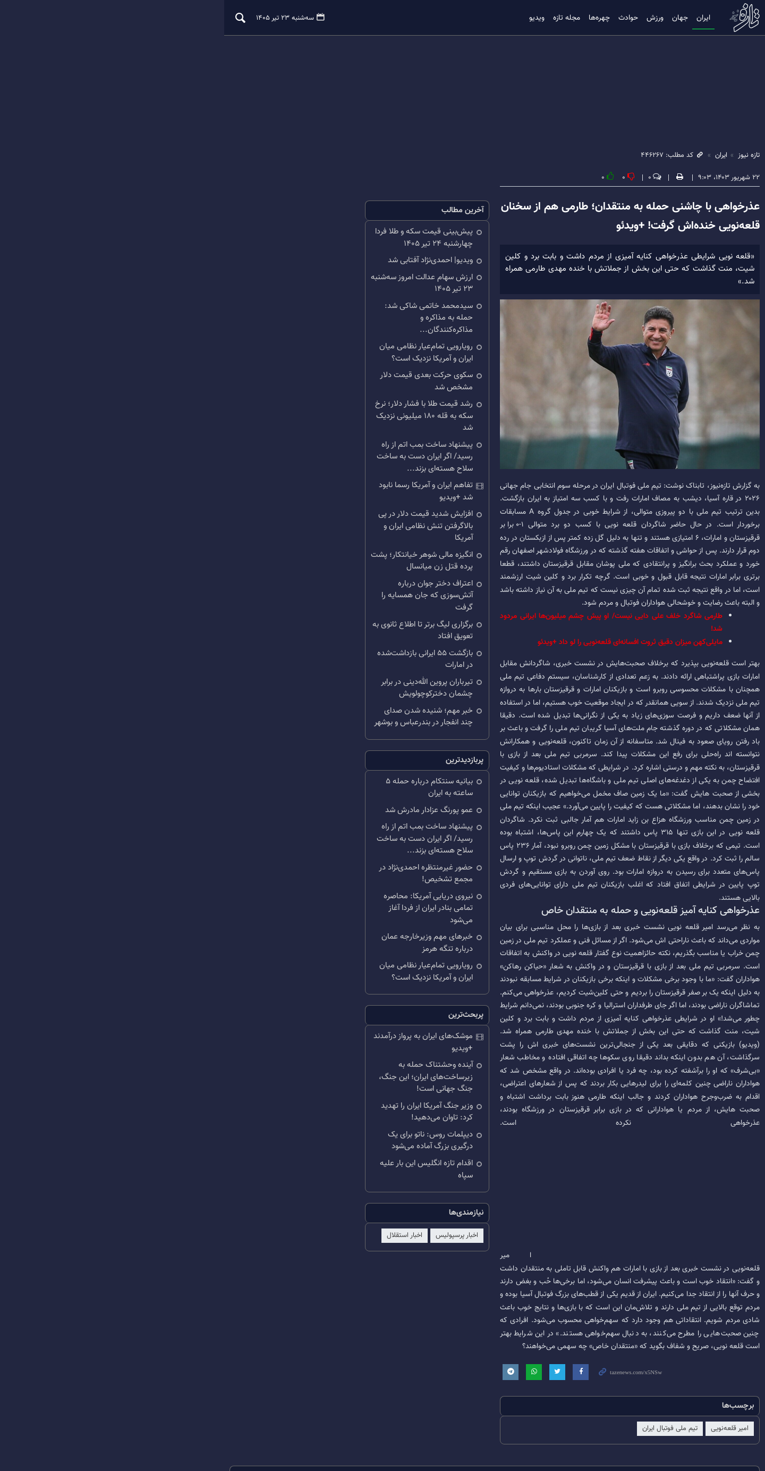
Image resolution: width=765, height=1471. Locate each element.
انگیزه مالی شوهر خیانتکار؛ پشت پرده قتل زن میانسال (295, 491)
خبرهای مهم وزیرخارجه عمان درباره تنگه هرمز (297, 813)
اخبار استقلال (292, 1069)
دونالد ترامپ (584, 1357)
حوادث (574, 18)
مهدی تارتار (449, 1357)
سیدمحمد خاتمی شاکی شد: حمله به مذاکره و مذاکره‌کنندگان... (303, 314)
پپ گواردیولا (171, 1357)
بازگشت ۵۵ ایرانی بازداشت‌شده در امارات (298, 571)
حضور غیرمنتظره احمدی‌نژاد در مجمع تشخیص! (303, 755)
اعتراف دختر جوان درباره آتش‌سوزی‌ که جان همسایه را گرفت (293, 519)
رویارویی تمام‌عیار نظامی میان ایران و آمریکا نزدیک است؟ (293, 342)
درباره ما (153, 1427)
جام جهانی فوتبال (399, 1357)
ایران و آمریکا (689, 1357)
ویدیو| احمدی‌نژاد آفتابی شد (318, 262)
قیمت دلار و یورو (280, 1357)
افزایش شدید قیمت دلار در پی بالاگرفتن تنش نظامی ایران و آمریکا (298, 462)
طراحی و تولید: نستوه (628, 1440)
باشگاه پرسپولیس (637, 1357)
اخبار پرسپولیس (345, 1069)
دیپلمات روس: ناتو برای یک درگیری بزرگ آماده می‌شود (298, 986)
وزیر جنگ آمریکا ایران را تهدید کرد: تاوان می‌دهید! (298, 958)
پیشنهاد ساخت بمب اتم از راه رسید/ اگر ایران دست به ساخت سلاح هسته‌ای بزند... (294, 416)
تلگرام (93, 1427)
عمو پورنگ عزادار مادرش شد (317, 704)
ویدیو (482, 18)
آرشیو (121, 1427)
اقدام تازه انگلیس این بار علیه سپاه (306, 1009)
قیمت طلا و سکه (222, 1357)
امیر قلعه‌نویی (687, 1284)
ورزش (600, 18)
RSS (65, 1427)
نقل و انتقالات (494, 1357)
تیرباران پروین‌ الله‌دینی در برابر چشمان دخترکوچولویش (302, 593)
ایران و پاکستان (686, 1372)
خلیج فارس (540, 1357)
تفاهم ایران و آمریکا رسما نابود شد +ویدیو (296, 439)
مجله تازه (512, 18)
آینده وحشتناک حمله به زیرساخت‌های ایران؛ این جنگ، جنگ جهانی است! (301, 929)
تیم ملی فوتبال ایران (627, 1284)
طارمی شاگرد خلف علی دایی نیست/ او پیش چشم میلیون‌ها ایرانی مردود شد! (566, 602)
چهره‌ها (545, 18)
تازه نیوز (698, 17)
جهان (626, 18)
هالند (77, 1357)
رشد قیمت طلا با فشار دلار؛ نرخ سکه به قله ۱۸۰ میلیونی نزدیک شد (293, 387)
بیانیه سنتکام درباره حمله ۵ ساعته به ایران (294, 687)
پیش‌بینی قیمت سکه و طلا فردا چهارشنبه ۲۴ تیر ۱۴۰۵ (296, 239)
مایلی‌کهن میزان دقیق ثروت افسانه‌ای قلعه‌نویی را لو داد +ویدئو (587, 615)
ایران (649, 18)
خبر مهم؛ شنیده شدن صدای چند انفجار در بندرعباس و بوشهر (295, 622)
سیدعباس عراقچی (339, 1357)
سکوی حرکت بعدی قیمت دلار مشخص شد (294, 365)
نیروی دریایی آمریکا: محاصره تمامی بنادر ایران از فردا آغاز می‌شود (297, 784)
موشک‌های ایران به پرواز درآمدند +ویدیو (299, 906)
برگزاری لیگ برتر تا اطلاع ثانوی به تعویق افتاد (300, 548)
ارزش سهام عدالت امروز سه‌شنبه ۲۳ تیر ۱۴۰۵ (298, 285)
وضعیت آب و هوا (119, 1357)
